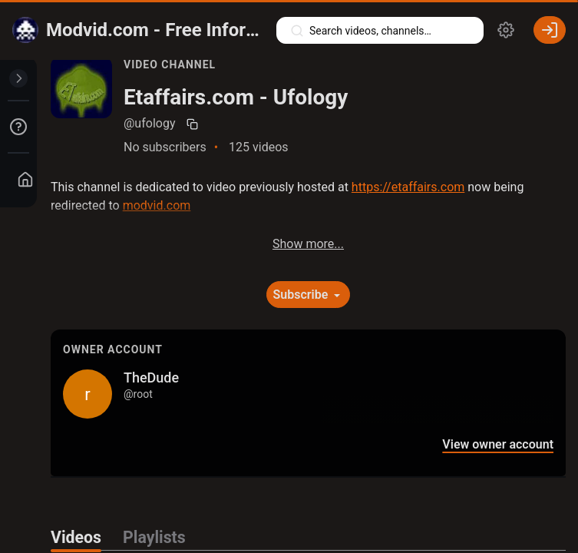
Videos (76, 537)
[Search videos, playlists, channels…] (380, 30)
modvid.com (157, 205)
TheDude (151, 377)
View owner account (497, 445)
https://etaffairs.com (408, 187)
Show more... (308, 244)
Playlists (154, 537)
